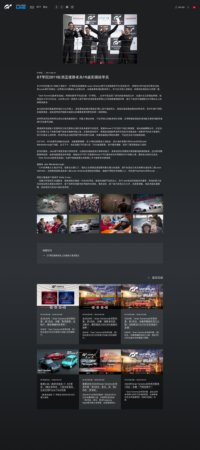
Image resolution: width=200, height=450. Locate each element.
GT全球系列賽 (45, 314)
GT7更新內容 (45, 380)
